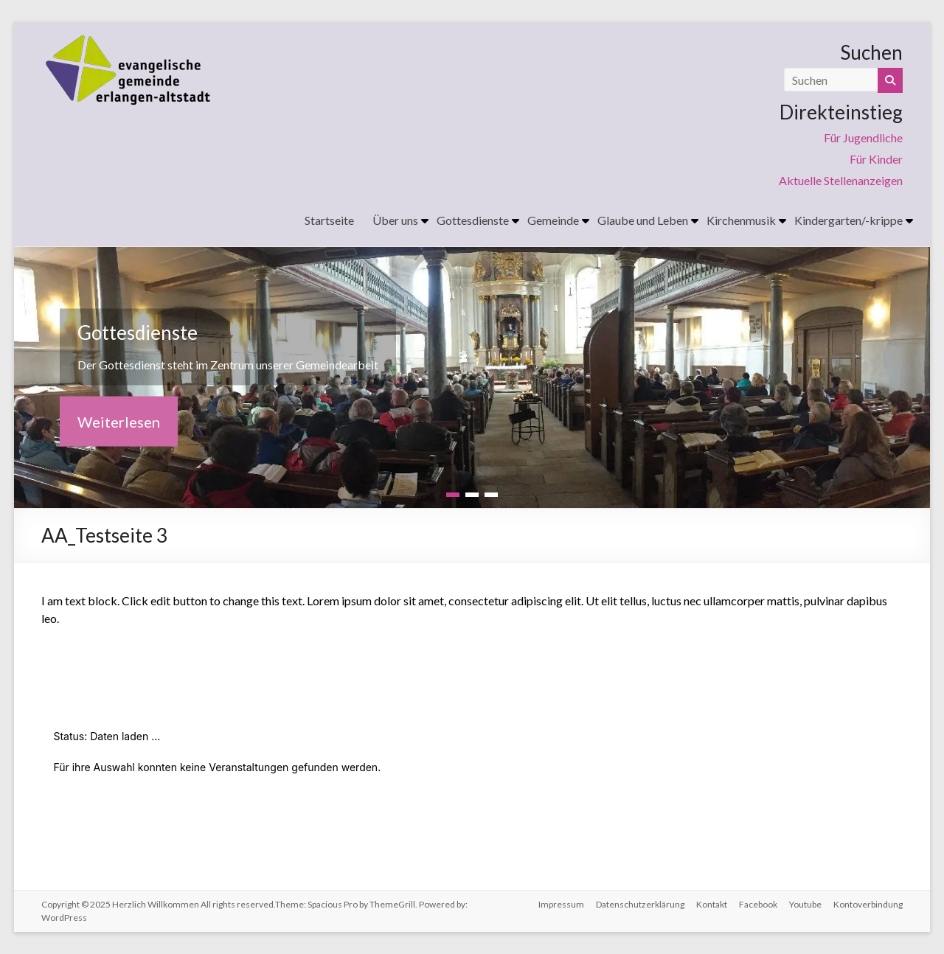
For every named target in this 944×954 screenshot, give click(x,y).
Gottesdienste (473, 220)
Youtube (805, 904)
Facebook (758, 904)
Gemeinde (553, 220)
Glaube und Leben (642, 220)
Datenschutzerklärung (640, 904)
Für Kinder (876, 159)
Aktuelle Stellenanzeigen (841, 180)
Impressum (561, 904)
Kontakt (711, 904)
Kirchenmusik (741, 220)
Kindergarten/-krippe (848, 220)
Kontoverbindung (868, 904)
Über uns (395, 220)
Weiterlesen (118, 422)
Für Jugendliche (863, 137)
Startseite (329, 220)
